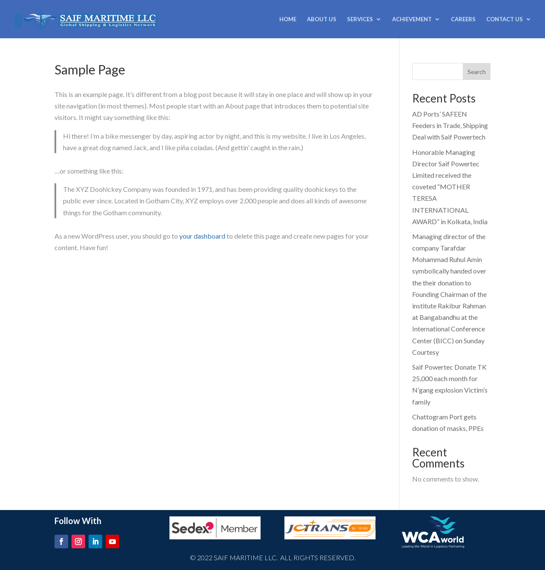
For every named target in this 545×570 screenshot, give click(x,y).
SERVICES (360, 19)
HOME (287, 19)
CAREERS (463, 19)
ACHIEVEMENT (412, 19)
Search (477, 71)
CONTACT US (504, 19)
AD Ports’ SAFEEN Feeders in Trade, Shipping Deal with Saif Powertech (450, 125)
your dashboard (202, 236)
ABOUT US (321, 19)
